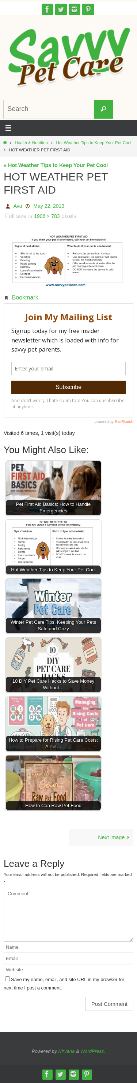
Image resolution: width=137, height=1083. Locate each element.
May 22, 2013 (48, 206)
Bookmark (25, 297)
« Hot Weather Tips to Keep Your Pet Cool (56, 165)
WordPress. (92, 1051)
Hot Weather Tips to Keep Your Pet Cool (94, 142)
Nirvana (66, 1051)
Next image (115, 837)
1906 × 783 (47, 216)
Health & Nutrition (31, 142)
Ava (18, 206)
